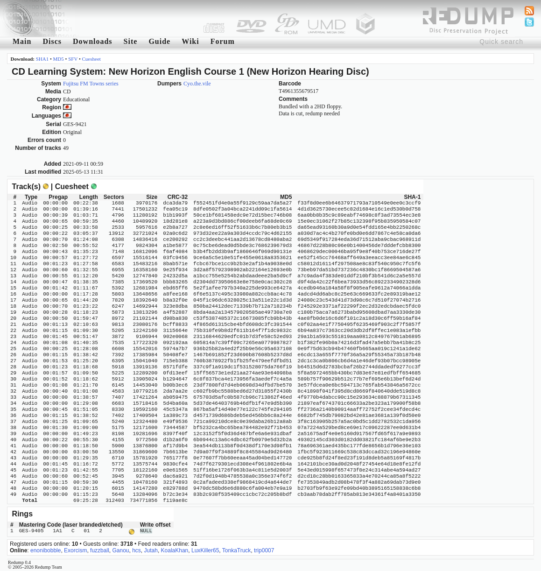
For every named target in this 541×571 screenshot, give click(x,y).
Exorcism (75, 549)
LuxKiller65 (205, 549)
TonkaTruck (236, 549)
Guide (159, 41)
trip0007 (264, 549)
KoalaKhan (175, 549)
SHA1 (42, 59)
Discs (52, 41)
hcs (136, 549)
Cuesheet (91, 59)
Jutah (151, 549)
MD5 (58, 59)
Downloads (92, 41)
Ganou (120, 549)
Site (131, 41)
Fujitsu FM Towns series (91, 83)
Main (22, 41)
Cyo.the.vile (197, 83)
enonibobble (45, 549)
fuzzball (99, 549)
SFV (72, 59)
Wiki (190, 41)
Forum (223, 41)
